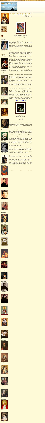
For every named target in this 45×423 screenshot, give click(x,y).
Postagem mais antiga (30, 170)
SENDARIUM (6, 3)
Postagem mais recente (12, 170)
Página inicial (21, 170)
